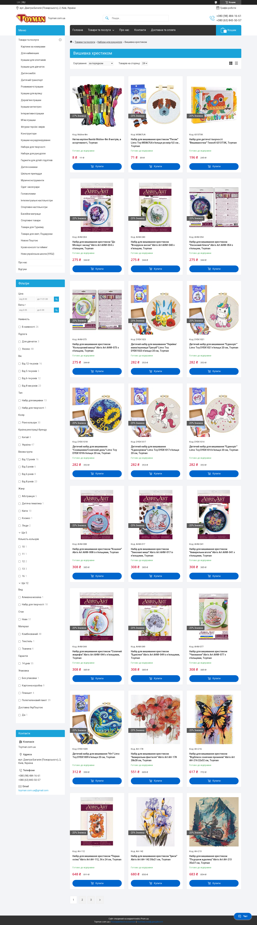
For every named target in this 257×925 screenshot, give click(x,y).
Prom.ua (145, 919)
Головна (77, 30)
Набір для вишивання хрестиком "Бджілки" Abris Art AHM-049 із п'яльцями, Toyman (155, 654)
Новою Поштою (29, 240)
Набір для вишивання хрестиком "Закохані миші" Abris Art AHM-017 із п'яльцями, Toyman (152, 552)
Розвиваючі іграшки (32, 86)
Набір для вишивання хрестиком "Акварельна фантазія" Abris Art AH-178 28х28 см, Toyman (154, 757)
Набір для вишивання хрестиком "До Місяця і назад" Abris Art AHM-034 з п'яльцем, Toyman (93, 245)
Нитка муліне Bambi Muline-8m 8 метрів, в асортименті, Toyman (96, 141)
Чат (243, 916)
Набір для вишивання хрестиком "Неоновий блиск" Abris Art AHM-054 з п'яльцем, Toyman (211, 245)
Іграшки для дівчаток (33, 66)
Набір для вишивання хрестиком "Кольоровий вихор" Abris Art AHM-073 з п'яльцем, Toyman (95, 347)
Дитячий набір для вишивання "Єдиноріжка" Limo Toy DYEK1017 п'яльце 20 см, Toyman (155, 449)
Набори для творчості (33, 147)
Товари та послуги (99, 30)
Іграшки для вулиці (31, 93)
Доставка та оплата (163, 30)
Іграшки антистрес (31, 106)
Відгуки (22, 269)
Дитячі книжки (29, 167)
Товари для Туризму (32, 227)
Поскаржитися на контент (123, 922)
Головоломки (28, 193)
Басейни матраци (31, 213)
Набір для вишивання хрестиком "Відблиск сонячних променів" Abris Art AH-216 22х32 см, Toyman (212, 757)
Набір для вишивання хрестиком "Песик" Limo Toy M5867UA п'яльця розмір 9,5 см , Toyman (155, 142)
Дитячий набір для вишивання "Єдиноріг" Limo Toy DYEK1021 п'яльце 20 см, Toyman (213, 346)
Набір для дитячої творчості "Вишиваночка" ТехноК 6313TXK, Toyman (213, 141)
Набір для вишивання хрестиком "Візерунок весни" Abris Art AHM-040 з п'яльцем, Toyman (153, 245)
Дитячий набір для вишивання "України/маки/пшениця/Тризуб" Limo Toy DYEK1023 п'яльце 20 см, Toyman (154, 347)
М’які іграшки (28, 120)
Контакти (140, 30)
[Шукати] (107, 18)
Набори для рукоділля (109, 42)
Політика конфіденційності (150, 922)
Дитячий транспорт (32, 80)
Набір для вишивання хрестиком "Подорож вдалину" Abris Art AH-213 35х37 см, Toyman (210, 859)
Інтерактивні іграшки (32, 113)
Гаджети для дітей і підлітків (37, 160)
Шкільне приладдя (31, 173)
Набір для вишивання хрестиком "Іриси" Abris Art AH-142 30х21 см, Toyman (154, 858)
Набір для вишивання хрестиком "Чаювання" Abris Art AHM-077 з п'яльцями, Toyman (208, 654)
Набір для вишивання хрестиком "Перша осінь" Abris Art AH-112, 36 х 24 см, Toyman (96, 858)
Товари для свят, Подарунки (37, 234)
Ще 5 (24, 532)
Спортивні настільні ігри (34, 207)
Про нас (124, 30)
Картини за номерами (33, 46)
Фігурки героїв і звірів (33, 126)
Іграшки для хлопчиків (33, 60)
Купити (100, 166)
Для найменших (30, 53)
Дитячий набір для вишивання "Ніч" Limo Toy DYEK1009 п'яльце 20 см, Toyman (96, 755)
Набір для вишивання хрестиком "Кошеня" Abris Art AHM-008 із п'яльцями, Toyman (97, 551)
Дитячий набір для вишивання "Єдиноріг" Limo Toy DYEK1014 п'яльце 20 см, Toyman (213, 448)
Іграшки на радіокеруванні (35, 140)
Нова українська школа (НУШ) (37, 253)
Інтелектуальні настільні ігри (37, 200)
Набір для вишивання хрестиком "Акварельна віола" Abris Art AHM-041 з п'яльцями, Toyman (212, 552)
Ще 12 (25, 583)
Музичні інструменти (32, 180)
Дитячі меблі (28, 73)
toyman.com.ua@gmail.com (33, 790)
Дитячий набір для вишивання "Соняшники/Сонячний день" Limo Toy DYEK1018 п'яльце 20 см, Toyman (94, 449)
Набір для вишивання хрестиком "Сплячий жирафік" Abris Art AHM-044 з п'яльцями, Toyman (97, 654)
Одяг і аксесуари (30, 187)
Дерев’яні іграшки (31, 100)
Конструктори (28, 133)
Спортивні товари (31, 220)
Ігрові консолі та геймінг (34, 247)
